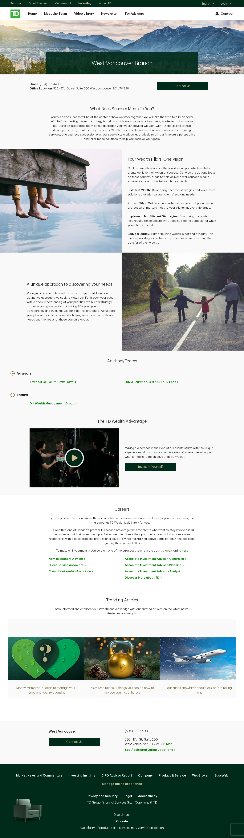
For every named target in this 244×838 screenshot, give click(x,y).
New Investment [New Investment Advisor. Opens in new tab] (67, 558)
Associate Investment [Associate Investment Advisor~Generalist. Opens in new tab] (156, 558)
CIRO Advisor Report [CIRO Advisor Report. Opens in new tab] (116, 775)
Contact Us (74, 741)
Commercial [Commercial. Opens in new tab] (63, 3)
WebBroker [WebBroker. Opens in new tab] (200, 775)
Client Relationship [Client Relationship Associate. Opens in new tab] (71, 571)
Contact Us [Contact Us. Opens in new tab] (182, 86)
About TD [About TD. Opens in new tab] (105, 3)
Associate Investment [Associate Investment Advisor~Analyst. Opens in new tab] (154, 571)
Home (32, 13)
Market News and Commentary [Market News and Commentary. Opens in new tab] (39, 775)
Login (226, 3)
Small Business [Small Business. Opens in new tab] (38, 3)
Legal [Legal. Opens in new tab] (128, 796)
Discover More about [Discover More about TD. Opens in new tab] (143, 577)
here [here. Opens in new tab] (185, 550)
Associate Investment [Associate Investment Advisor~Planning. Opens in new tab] (154, 565)
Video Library (84, 13)
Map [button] (169, 744)
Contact (224, 14)
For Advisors (134, 13)
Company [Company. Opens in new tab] (145, 775)
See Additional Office (150, 749)
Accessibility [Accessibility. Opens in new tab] (147, 796)
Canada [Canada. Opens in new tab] (122, 821)
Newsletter (109, 13)
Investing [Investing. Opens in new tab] (85, 3)
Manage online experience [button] (122, 783)
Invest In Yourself (150, 466)
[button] (21, 373)
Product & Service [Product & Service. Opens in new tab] (172, 775)
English (208, 4)
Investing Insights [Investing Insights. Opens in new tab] (82, 775)
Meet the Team (55, 13)
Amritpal (53, 382)
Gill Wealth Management (53, 403)
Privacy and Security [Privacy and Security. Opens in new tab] (102, 796)
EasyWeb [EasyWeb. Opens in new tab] (221, 775)
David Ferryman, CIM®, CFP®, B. (152, 382)
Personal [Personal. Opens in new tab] (15, 3)
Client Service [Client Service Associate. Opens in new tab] (67, 565)
